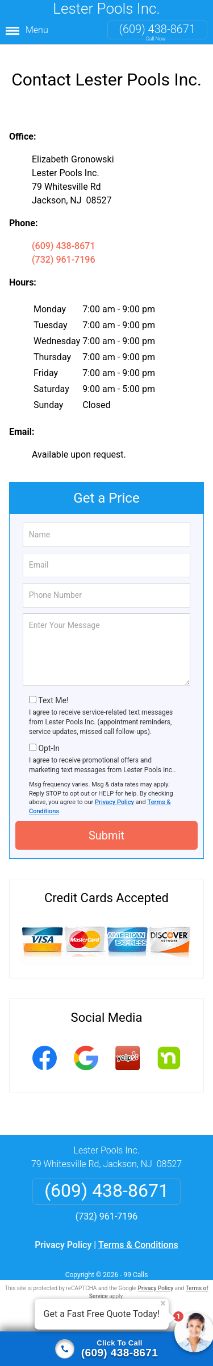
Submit (106, 827)
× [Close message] (163, 1303)
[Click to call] (106, 1349)
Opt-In (48, 739)
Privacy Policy (114, 793)
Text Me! (53, 691)
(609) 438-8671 (157, 29)
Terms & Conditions (138, 1236)
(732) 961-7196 (63, 251)
